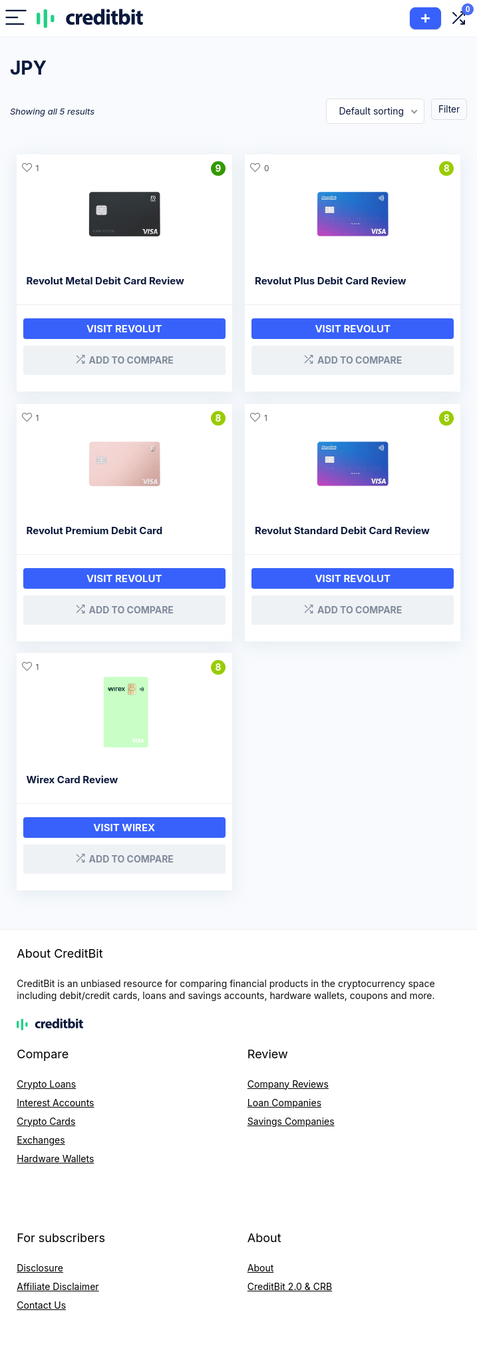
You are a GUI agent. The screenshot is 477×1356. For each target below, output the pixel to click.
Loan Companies (284, 1098)
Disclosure (40, 1263)
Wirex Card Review (72, 776)
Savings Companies (291, 1116)
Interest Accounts (55, 1098)
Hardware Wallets (55, 1154)
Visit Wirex (124, 824)
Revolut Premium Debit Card (95, 528)
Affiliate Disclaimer (57, 1281)
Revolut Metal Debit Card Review (105, 280)
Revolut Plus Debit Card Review (331, 280)
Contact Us (41, 1300)
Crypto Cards (46, 1116)
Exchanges (41, 1135)
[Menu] (16, 18)
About (260, 1263)
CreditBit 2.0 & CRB (289, 1281)
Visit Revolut (124, 328)
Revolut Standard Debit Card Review (342, 528)
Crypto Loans (46, 1079)
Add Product (425, 18)
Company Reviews (288, 1079)
